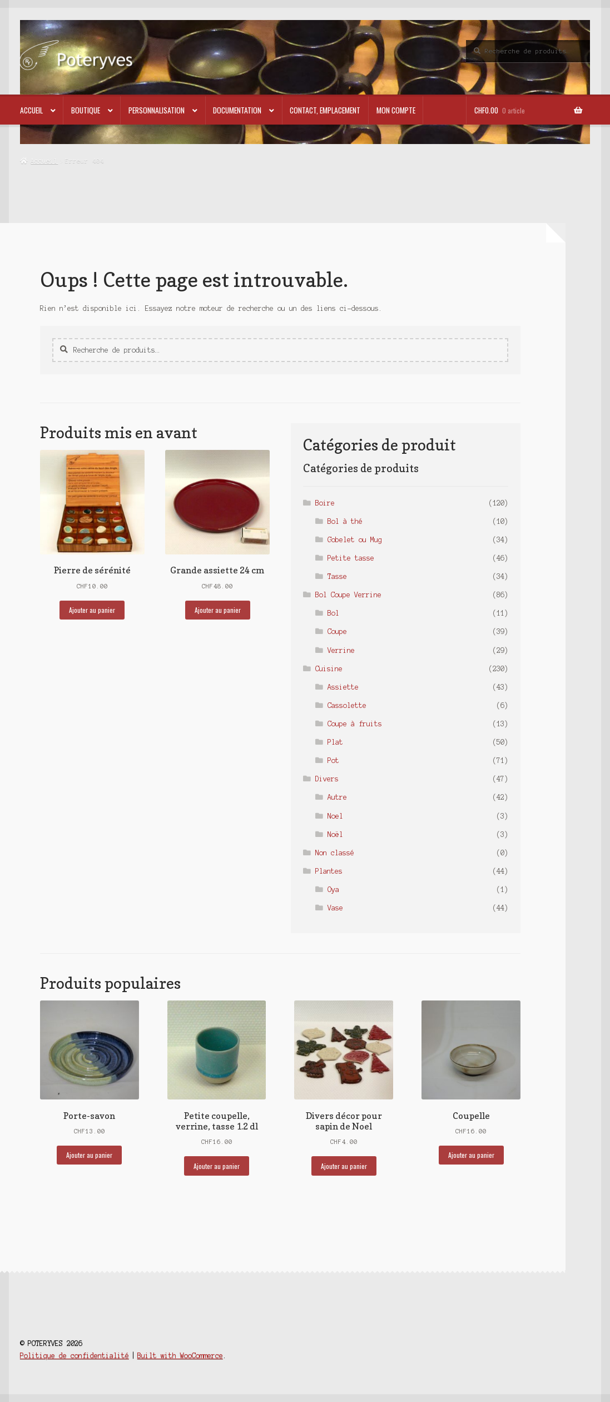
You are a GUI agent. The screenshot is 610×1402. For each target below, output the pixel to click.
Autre (337, 797)
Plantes (329, 871)
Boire (325, 503)
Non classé (334, 852)
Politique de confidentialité (74, 1355)
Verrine (341, 650)
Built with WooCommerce (180, 1355)
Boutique (85, 110)
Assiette (343, 687)
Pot (333, 760)
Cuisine (329, 668)
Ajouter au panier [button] (92, 610)
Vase (335, 907)
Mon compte (395, 110)
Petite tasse (351, 558)
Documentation (237, 110)
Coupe (337, 631)
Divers (327, 778)
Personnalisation (156, 110)
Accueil (31, 110)
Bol (333, 613)
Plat (335, 742)
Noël (335, 834)
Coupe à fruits (355, 723)
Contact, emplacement (325, 110)
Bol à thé (345, 521)
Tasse (337, 576)
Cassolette (347, 705)
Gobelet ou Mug (355, 539)
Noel (335, 816)
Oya (333, 889)
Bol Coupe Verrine (348, 594)
